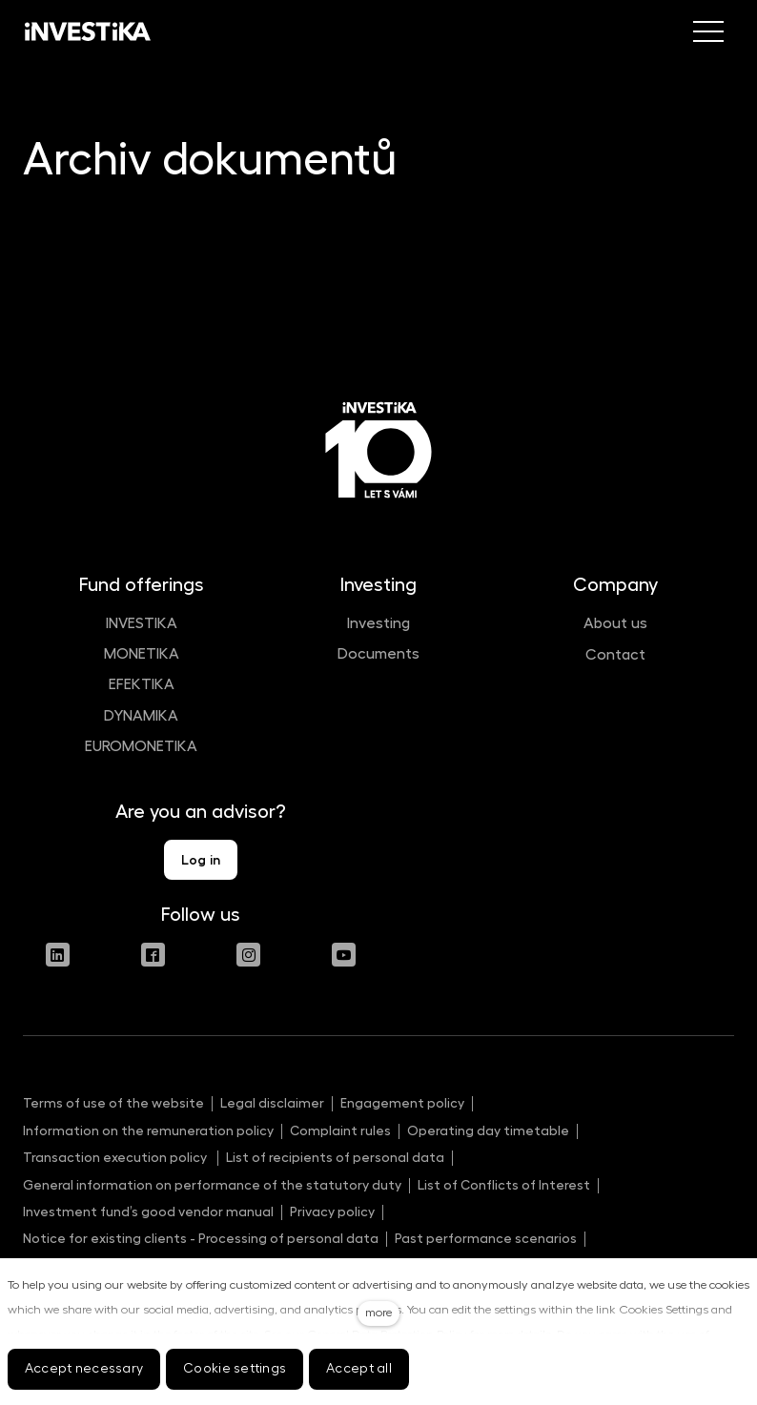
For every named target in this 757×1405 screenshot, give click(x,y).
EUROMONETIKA (141, 746)
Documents (378, 654)
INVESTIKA (141, 623)
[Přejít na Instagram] (248, 955)
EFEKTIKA (141, 684)
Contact (615, 654)
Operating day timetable (488, 1130)
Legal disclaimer (272, 1103)
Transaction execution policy (116, 1157)
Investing (378, 623)
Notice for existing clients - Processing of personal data (200, 1238)
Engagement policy (402, 1103)
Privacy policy (332, 1211)
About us (615, 623)
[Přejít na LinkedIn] (58, 955)
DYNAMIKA (141, 715)
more (378, 1312)
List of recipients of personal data (335, 1157)
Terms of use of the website (113, 1103)
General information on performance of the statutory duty (212, 1184)
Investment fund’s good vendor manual (148, 1211)
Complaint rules (340, 1130)
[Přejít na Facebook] (153, 955)
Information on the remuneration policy (148, 1130)
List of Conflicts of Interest (504, 1184)
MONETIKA (141, 654)
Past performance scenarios (486, 1238)
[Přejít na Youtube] (344, 955)
